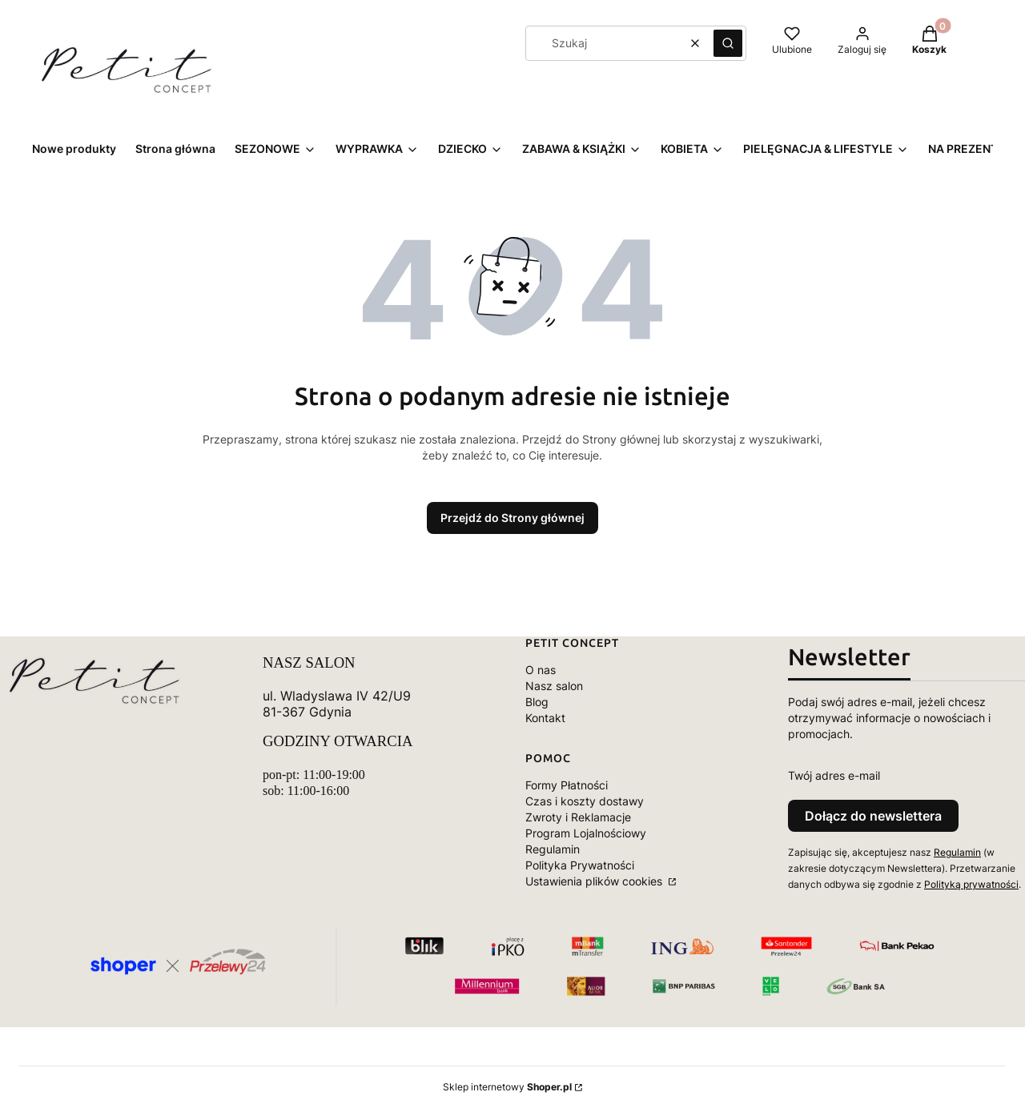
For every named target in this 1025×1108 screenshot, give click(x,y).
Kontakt (545, 718)
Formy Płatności (566, 785)
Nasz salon (554, 685)
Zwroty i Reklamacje (578, 817)
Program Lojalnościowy (585, 833)
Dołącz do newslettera (873, 816)
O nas (540, 669)
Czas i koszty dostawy (584, 801)
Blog (537, 702)
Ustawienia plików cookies (595, 881)
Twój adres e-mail (834, 775)
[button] (727, 43)
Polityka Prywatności (579, 865)
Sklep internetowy (507, 1087)
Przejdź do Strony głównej (512, 517)
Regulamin (552, 849)
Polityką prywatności (971, 884)
